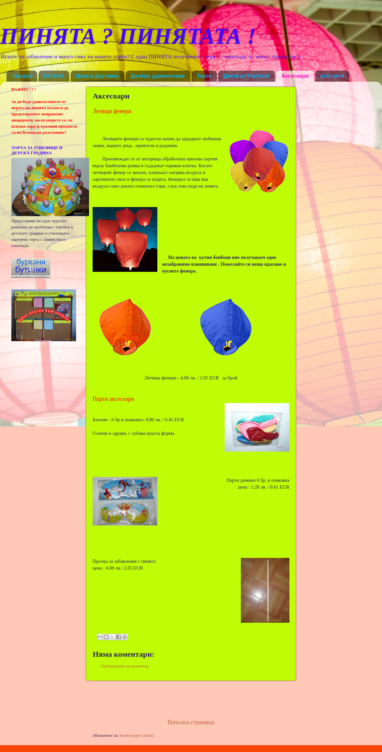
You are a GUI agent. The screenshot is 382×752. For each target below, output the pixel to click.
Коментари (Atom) (137, 735)
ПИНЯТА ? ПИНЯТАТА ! (128, 36)
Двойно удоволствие (158, 76)
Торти (204, 76)
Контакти (332, 76)
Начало (22, 76)
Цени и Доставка (97, 76)
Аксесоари (295, 76)
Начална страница (190, 722)
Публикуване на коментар (125, 666)
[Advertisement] (191, 699)
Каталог (54, 76)
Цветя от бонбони (246, 76)
